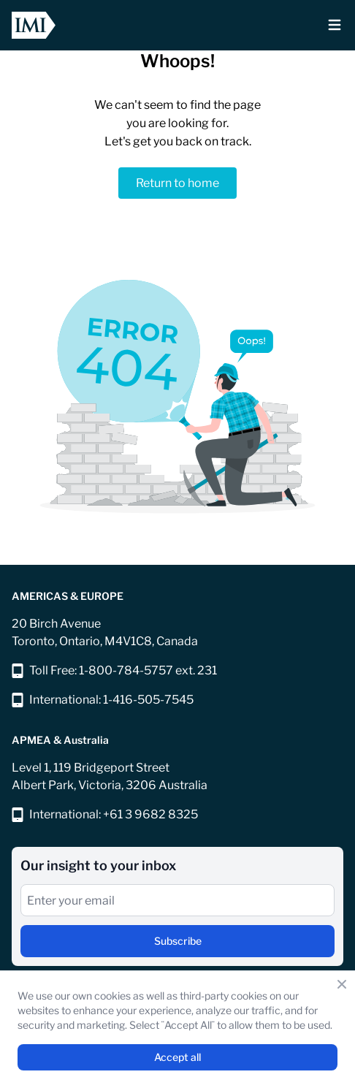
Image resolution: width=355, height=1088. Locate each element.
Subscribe (178, 941)
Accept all (177, 1057)
